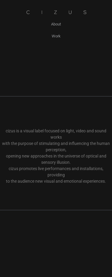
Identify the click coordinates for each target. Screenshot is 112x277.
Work (56, 36)
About (56, 24)
